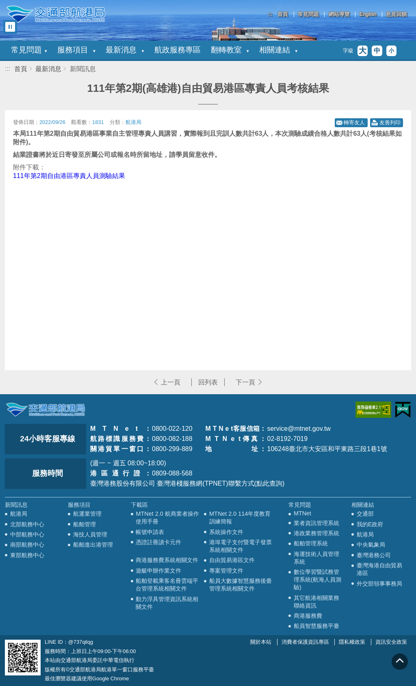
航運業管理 (87, 513)
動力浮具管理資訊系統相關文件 (167, 603)
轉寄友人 (354, 122)
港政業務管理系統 (316, 533)
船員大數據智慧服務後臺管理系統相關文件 (240, 584)
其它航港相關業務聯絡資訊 (316, 602)
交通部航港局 (55, 14)
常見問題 (308, 14)
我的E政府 (370, 524)
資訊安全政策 (391, 642)
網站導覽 (339, 14)
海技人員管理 (90, 534)
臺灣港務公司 (374, 555)
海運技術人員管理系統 (316, 558)
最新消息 (125, 50)
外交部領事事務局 (379, 583)
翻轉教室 (230, 50)
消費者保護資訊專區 (305, 642)
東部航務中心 (27, 555)
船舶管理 (84, 524)
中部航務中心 (27, 534)
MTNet (302, 513)
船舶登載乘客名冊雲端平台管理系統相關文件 (167, 584)
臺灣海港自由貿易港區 (379, 569)
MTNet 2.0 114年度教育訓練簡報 (240, 517)
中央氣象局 (371, 544)
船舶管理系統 (311, 543)
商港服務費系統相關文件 (167, 560)
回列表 (208, 382)
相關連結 (278, 50)
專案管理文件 (226, 570)
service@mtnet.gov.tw (298, 428)
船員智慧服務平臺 (316, 626)
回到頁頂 (400, 661)
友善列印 (390, 122)
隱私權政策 (352, 642)
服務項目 (76, 50)
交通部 (365, 513)
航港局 (18, 513)
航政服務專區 (177, 50)
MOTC (45, 410)
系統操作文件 (226, 532)
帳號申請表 (150, 532)
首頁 (282, 14)
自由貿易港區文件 (232, 560)
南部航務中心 (27, 544)
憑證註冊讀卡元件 (158, 542)
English (368, 14)
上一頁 (170, 382)
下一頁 (245, 382)
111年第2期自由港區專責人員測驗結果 (69, 175)
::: (270, 14)
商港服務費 (308, 615)
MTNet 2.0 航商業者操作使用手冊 (167, 517)
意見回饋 (396, 14)
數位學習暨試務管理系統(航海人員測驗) (317, 579)
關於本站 (260, 642)
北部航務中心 (27, 524)
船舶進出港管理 (93, 544)
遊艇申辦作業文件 (158, 570)
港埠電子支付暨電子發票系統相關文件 (240, 546)
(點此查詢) (269, 483)
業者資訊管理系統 (316, 523)
